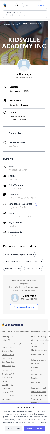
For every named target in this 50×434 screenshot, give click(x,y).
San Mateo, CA (8, 365)
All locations (7, 399)
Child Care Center (12, 261)
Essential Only (14, 428)
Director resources (39, 395)
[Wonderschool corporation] (24, 325)
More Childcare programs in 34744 (19, 254)
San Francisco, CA (10, 358)
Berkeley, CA (7, 336)
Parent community (39, 388)
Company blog (37, 399)
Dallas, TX (6, 388)
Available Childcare (13, 268)
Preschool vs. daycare (40, 336)
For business (36, 374)
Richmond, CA (8, 355)
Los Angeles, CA (9, 347)
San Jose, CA (8, 362)
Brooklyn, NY (7, 385)
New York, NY (7, 377)
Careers (34, 367)
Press (33, 371)
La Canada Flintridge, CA (12, 344)
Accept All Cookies (34, 428)
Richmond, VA (8, 396)
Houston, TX (7, 392)
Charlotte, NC (8, 374)
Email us (34, 378)
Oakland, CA (7, 351)
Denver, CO (7, 370)
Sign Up (40, 5)
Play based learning (39, 350)
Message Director (24, 307)
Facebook (35, 402)
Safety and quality (38, 360)
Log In (29, 5)
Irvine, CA (6, 340)
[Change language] (19, 5)
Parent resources (38, 391)
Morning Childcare (34, 268)
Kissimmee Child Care (10, 24)
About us (35, 363)
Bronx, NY (6, 381)
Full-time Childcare (34, 261)
